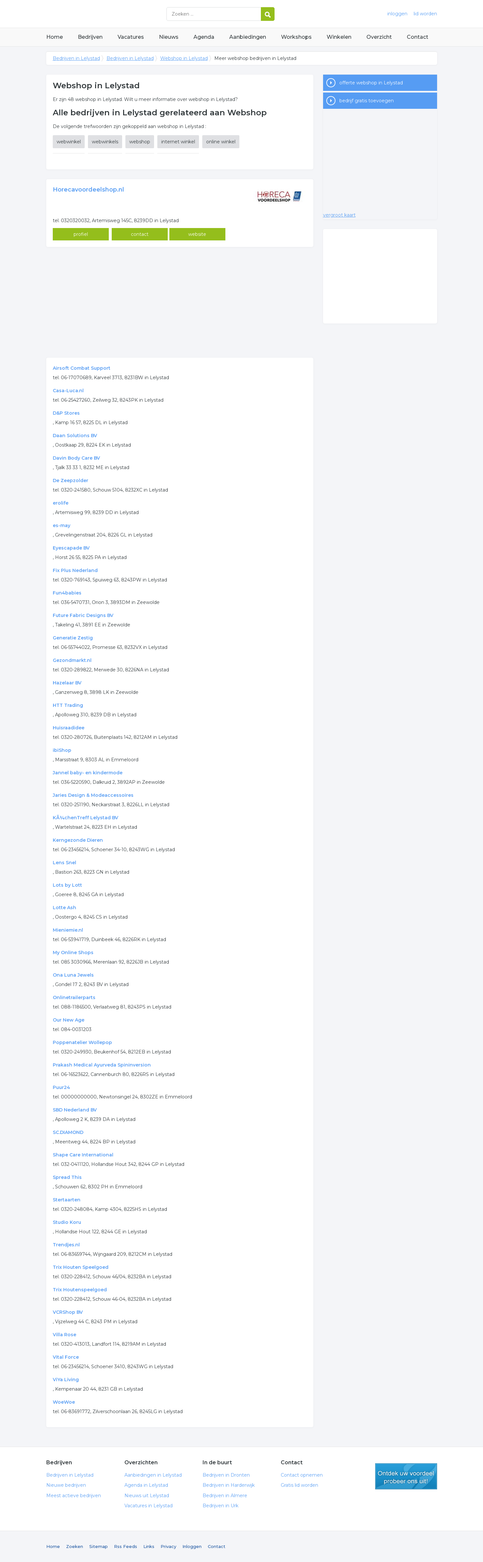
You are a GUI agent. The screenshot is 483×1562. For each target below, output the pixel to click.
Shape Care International (83, 1155)
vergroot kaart (339, 215)
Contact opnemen (302, 1475)
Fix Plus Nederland (75, 570)
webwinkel (69, 142)
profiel (81, 234)
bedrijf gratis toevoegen (366, 101)
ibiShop (62, 750)
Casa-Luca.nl (68, 391)
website (197, 234)
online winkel (220, 142)
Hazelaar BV (67, 683)
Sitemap (98, 1546)
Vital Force (66, 1357)
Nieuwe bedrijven (66, 1485)
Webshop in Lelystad (184, 58)
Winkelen (339, 37)
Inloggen (192, 1546)
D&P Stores (66, 413)
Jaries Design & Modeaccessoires (93, 795)
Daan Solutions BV (75, 435)
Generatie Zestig (73, 638)
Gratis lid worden (299, 1485)
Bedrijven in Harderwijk (229, 1485)
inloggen (397, 14)
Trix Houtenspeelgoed (80, 1290)
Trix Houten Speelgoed (80, 1267)
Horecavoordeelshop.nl (88, 189)
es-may (61, 525)
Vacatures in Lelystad (148, 1506)
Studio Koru (67, 1222)
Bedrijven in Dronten (226, 1475)
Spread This (67, 1177)
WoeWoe (64, 1402)
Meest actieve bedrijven (73, 1495)
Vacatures (131, 37)
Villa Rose (64, 1335)
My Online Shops (73, 952)
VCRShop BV (68, 1312)
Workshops (296, 37)
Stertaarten (66, 1200)
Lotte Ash (64, 907)
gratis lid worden (406, 1476)
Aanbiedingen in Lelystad (153, 1475)
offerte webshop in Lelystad (371, 83)
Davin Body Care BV (76, 458)
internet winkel (178, 142)
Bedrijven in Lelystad (127, 14)
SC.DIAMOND (68, 1132)
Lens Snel (64, 863)
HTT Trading (68, 705)
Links (148, 1546)
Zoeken (74, 1546)
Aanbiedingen (247, 37)
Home (54, 37)
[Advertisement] (179, 302)
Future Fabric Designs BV (83, 615)
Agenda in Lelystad (146, 1485)
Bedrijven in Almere (225, 1495)
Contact (417, 37)
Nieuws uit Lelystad (146, 1495)
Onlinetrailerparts (74, 997)
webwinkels (105, 142)
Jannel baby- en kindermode (87, 773)
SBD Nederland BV (75, 1110)
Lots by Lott (67, 885)
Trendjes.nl (66, 1245)
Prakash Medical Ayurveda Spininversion (102, 1065)
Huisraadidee (68, 728)
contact (140, 234)
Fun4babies (67, 593)
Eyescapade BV (71, 548)
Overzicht (379, 37)
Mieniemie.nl (68, 930)
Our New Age (68, 1020)
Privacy (168, 1546)
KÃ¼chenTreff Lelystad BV (85, 818)
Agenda (203, 37)
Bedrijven (90, 37)
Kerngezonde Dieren (78, 840)
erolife (60, 503)
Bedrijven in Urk (220, 1506)
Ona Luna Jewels (73, 975)
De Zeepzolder (70, 480)
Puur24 (61, 1087)
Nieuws (168, 37)
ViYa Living (66, 1380)
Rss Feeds (125, 1546)
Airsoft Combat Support (81, 368)
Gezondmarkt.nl (72, 660)
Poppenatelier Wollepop (82, 1042)
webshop (139, 142)
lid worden (425, 14)
